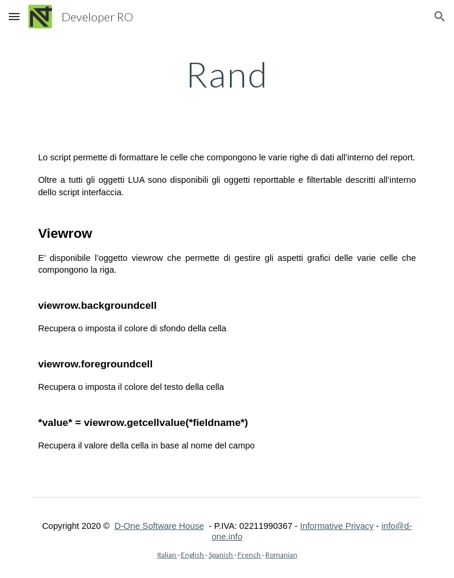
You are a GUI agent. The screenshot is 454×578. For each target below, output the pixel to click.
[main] (226, 74)
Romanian (281, 554)
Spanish (221, 554)
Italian (167, 554)
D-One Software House (160, 526)
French (250, 554)
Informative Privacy (337, 526)
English (193, 554)
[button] (14, 16)
